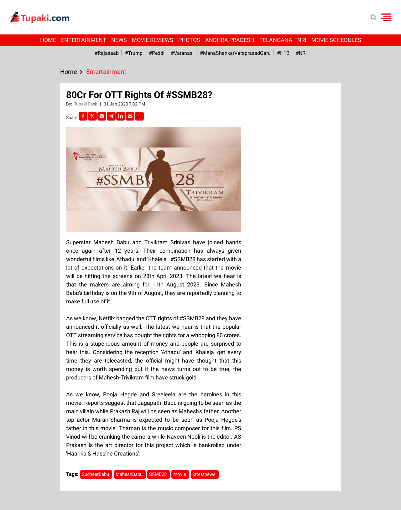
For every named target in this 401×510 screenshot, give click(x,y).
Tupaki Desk (86, 103)
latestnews (205, 474)
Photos (189, 40)
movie (180, 474)
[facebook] (83, 116)
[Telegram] (111, 116)
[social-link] (139, 116)
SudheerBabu (96, 474)
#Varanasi (182, 53)
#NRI (301, 53)
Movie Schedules (336, 40)
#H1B (283, 53)
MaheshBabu (130, 474)
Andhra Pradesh (229, 40)
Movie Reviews (152, 40)
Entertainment (83, 40)
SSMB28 (158, 474)
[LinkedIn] (120, 116)
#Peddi (156, 53)
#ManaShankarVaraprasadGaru (235, 53)
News (119, 40)
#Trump (134, 53)
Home (48, 40)
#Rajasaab (107, 53)
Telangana (275, 40)
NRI (301, 40)
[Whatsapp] (102, 116)
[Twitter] (92, 116)
